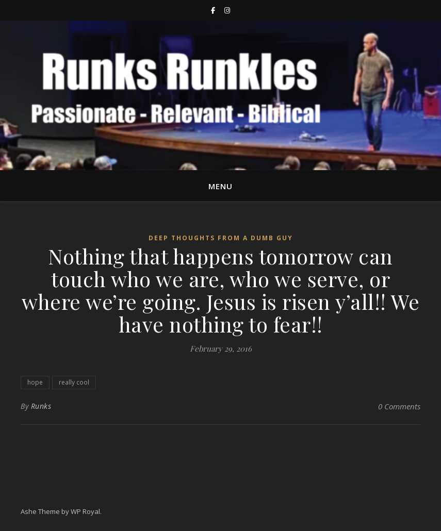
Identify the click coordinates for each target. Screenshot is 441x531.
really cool (74, 382)
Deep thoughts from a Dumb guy (221, 238)
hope (35, 382)
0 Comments (399, 406)
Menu (220, 186)
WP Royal (85, 511)
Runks (41, 406)
